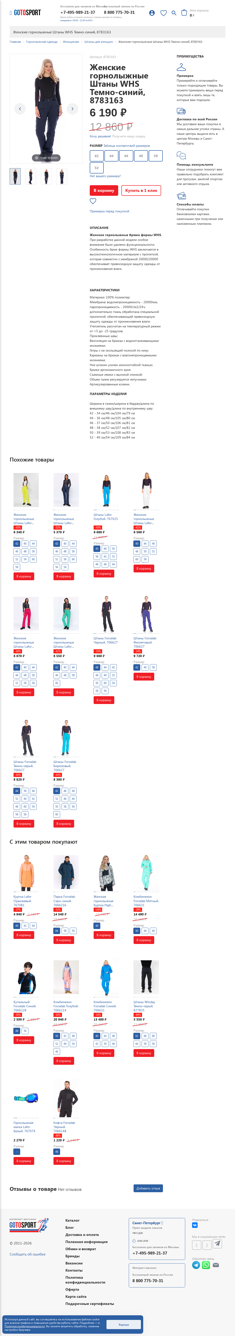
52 (97, 167)
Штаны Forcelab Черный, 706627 (106, 640)
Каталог (72, 1220)
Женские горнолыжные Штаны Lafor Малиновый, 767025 (24, 646)
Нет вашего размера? (105, 176)
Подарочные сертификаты (89, 1303)
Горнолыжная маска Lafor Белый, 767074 (24, 1126)
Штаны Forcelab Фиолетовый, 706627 (145, 642)
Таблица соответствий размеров (127, 145)
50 (156, 155)
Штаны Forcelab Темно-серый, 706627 (25, 765)
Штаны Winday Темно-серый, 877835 (144, 1006)
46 (126, 155)
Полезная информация (86, 1241)
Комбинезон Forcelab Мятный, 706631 (146, 900)
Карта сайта (76, 1296)
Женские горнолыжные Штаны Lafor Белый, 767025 (144, 520)
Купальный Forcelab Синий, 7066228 (25, 1006)
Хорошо (124, 1324)
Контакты (74, 1270)
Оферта (72, 1289)
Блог (69, 1227)
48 (141, 155)
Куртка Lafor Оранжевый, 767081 (23, 900)
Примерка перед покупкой (109, 211)
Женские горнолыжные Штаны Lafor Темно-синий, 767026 (63, 523)
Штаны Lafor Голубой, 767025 (106, 516)
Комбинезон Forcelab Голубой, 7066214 (65, 1006)
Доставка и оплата (82, 1234)
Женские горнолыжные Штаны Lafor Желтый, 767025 (26, 520)
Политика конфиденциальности (85, 1279)
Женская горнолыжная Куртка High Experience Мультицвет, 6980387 (103, 907)
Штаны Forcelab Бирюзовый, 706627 (64, 765)
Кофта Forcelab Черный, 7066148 (64, 1126)
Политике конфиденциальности (25, 1326)
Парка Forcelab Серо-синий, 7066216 (64, 900)
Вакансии (74, 1263)
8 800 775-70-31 (119, 12)
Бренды (72, 1255)
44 (111, 155)
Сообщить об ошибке (27, 1254)
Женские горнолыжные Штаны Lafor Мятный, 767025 (65, 644)
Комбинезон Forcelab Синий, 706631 (105, 1006)
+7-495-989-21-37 (77, 12)
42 (97, 155)
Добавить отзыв (148, 1188)
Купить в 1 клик (141, 190)
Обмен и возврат (80, 1248)
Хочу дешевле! (100, 136)
